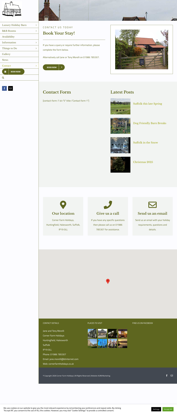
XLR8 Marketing (104, 375)
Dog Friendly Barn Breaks (149, 123)
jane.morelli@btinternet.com (64, 359)
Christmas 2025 (143, 162)
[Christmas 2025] (120, 165)
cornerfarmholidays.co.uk (61, 364)
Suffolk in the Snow (145, 142)
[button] (19, 78)
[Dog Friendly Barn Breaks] (120, 126)
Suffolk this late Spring (147, 103)
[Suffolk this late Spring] (120, 106)
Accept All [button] (168, 409)
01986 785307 (58, 354)
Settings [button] (156, 409)
